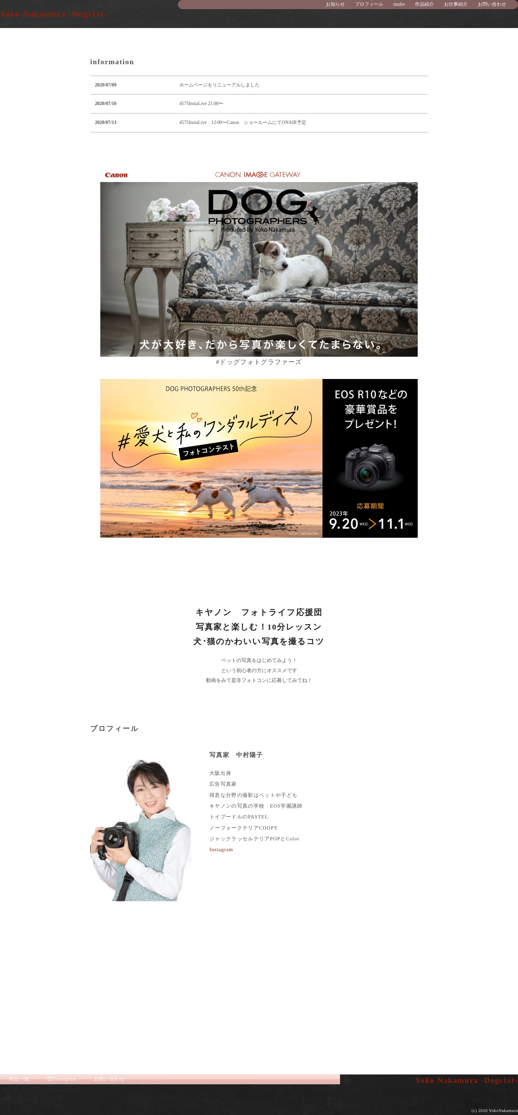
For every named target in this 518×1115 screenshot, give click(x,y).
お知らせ (335, 4)
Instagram (221, 1003)
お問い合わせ (492, 4)
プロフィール (369, 4)
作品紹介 (424, 4)
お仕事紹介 (456, 4)
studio (399, 4)
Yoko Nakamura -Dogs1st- (53, 13)
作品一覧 (19, 1079)
